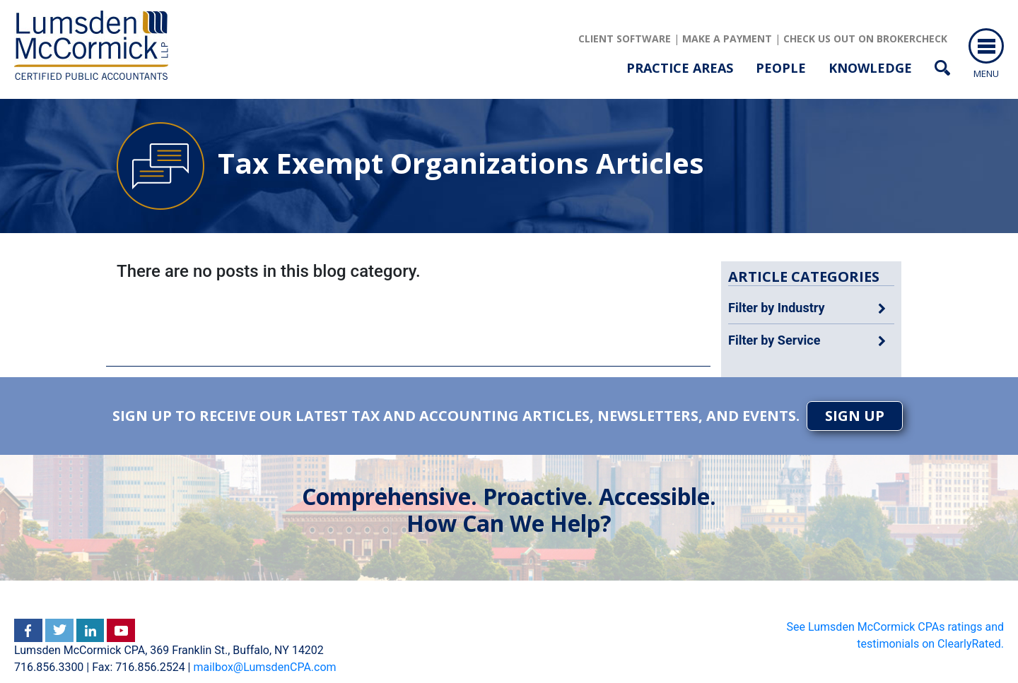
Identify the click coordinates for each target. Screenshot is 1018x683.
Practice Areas (679, 67)
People (781, 67)
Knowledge (870, 67)
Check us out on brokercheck (865, 38)
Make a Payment (727, 38)
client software (624, 38)
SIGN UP (854, 415)
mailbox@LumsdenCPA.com (264, 667)
